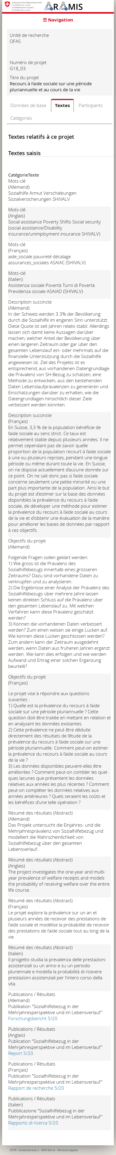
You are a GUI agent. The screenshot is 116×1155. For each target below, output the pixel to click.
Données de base (28, 105)
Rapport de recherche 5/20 (36, 1088)
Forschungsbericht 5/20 (32, 1018)
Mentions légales (67, 1150)
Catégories (21, 118)
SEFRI (13, 1150)
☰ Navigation (58, 20)
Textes (62, 105)
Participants (91, 105)
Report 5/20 (20, 1053)
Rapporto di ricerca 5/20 (33, 1123)
